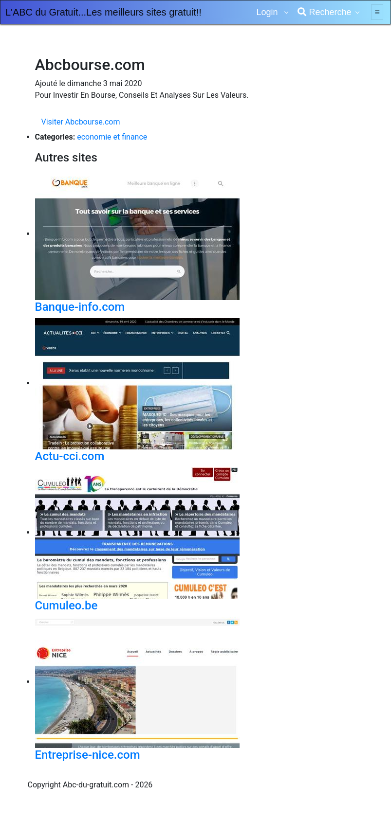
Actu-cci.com (70, 456)
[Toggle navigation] (377, 12)
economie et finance (112, 137)
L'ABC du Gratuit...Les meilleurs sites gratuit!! (103, 12)
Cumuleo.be (66, 605)
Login (268, 12)
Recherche (324, 12)
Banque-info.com (80, 307)
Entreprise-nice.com (87, 755)
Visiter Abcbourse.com (80, 121)
